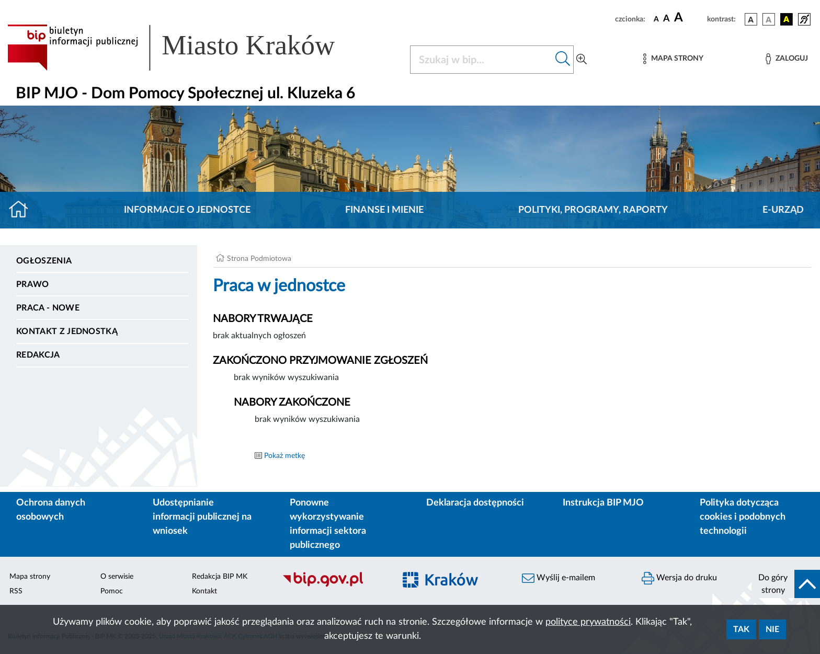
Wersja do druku (679, 578)
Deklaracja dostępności (475, 503)
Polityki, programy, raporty (593, 210)
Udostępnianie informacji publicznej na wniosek (202, 517)
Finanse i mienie (384, 210)
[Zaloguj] (786, 58)
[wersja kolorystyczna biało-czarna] (769, 19)
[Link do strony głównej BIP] (186, 48)
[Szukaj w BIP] (481, 59)
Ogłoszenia (44, 261)
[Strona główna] (23, 210)
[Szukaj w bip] (563, 59)
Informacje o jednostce (187, 210)
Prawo (32, 284)
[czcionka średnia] (666, 19)
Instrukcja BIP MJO (603, 503)
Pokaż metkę (284, 456)
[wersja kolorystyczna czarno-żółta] (786, 19)
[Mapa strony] (673, 58)
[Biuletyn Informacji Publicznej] (333, 585)
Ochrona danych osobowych (50, 510)
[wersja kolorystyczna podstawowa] (751, 19)
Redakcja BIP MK (219, 576)
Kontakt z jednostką (67, 331)
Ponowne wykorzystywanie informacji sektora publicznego (328, 524)
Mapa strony (29, 576)
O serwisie (116, 576)
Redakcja (38, 355)
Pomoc (111, 591)
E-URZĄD (783, 210)
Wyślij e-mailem (558, 578)
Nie (772, 629)
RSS (15, 591)
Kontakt (204, 591)
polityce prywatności (588, 622)
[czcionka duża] (689, 17)
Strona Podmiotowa (259, 258)
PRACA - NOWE (47, 308)
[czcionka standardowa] (656, 19)
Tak (741, 629)
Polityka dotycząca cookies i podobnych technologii (742, 517)
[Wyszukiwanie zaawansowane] (581, 59)
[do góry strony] (785, 584)
